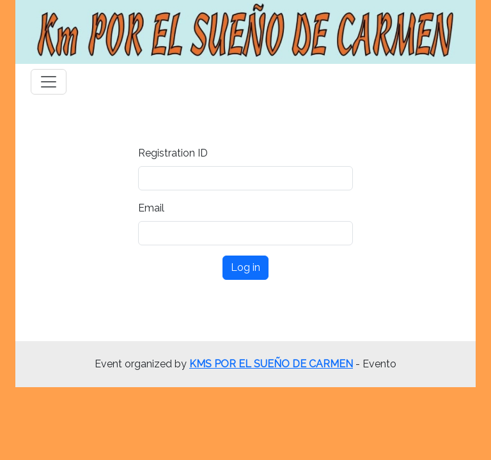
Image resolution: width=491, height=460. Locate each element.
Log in (245, 267)
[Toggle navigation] (48, 82)
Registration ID (173, 153)
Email (151, 208)
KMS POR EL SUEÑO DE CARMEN (271, 364)
